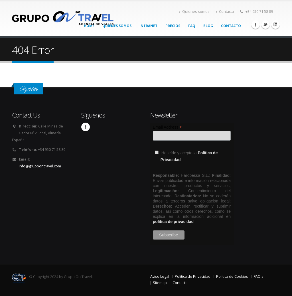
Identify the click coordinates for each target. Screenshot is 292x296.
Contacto (231, 25)
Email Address (167, 127)
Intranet (148, 25)
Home (89, 25)
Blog (208, 25)
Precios (172, 25)
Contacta (225, 11)
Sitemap (160, 282)
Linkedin (275, 24)
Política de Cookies (232, 276)
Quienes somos (194, 11)
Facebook (255, 24)
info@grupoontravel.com (40, 166)
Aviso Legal (159, 276)
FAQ (191, 25)
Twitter (265, 24)
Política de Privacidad (192, 276)
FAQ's (258, 276)
